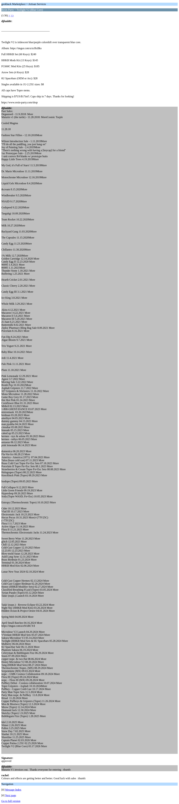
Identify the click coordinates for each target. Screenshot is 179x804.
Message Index (13, 789)
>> (12, 15)
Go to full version (10, 801)
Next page (10, 795)
